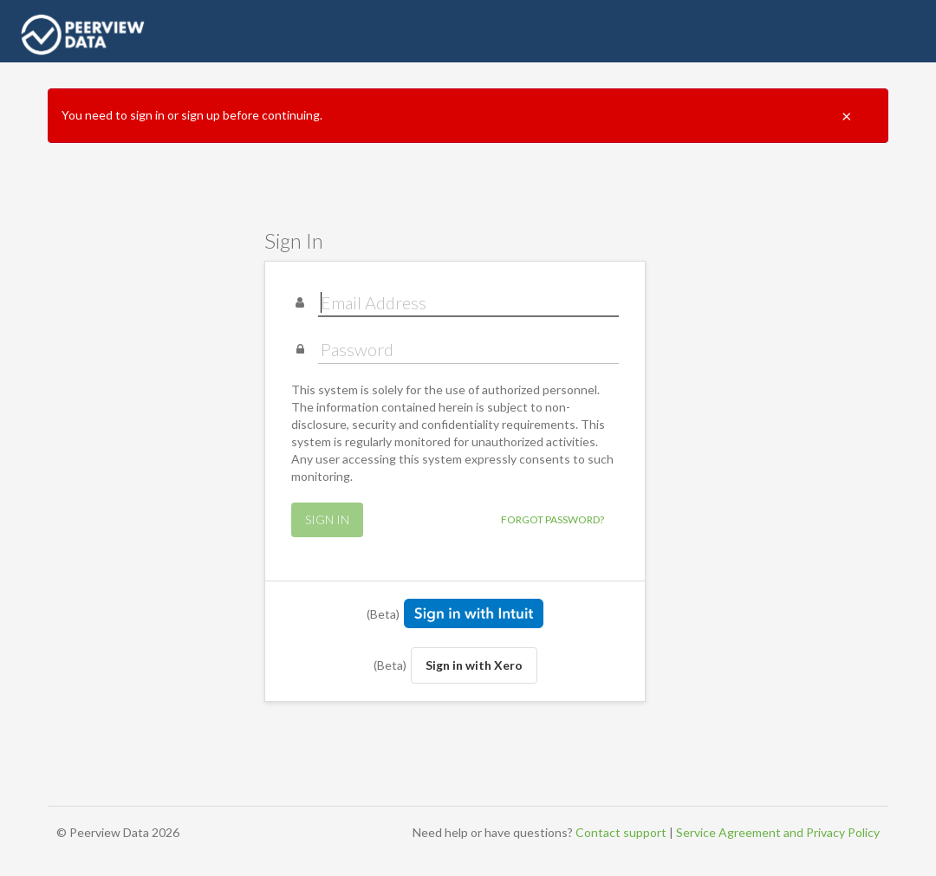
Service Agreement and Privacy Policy (778, 832)
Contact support (620, 832)
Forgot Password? (552, 519)
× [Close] (847, 115)
